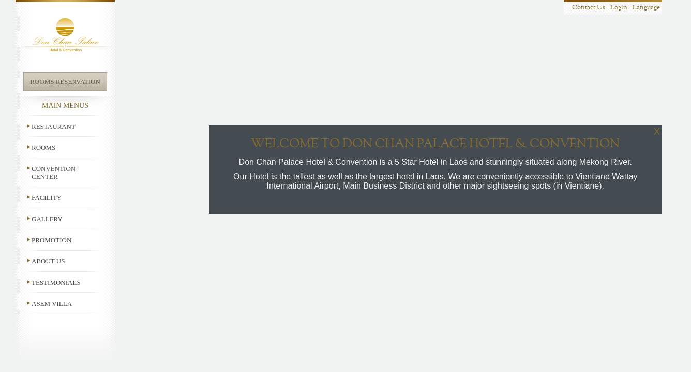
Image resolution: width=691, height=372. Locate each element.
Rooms (43, 147)
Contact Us (588, 7)
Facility (47, 198)
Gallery (47, 219)
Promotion (51, 240)
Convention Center (54, 172)
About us (48, 261)
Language (646, 7)
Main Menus (65, 106)
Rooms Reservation (65, 81)
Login (618, 7)
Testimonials (56, 282)
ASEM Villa (52, 303)
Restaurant (54, 126)
